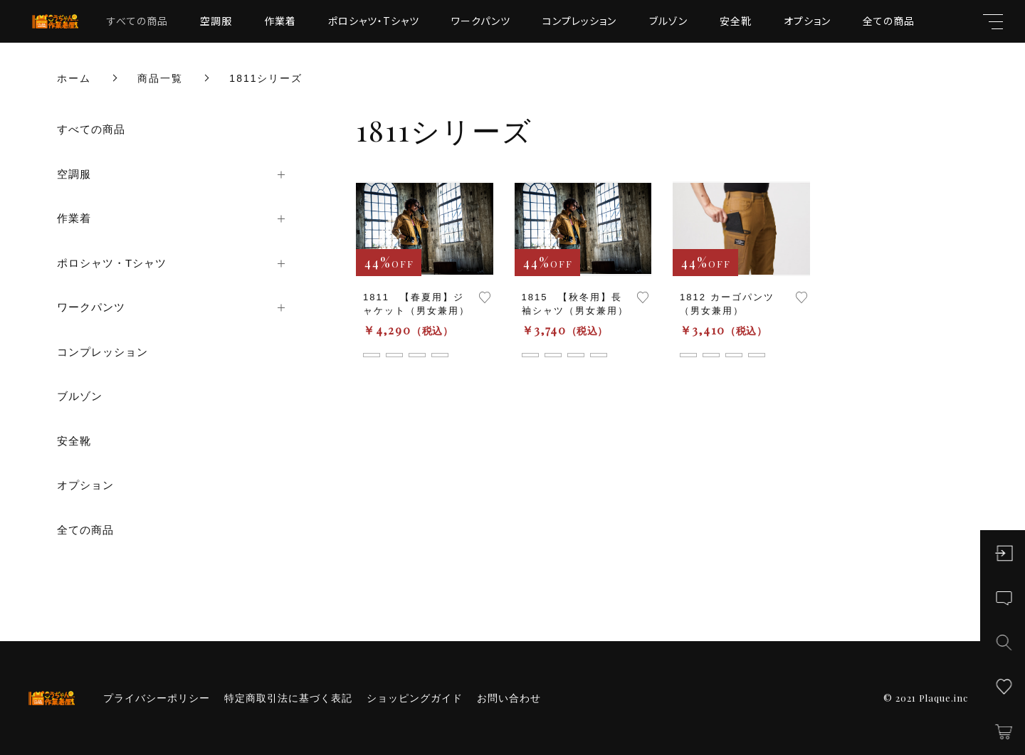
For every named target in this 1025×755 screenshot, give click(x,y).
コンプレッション (579, 21)
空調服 (216, 21)
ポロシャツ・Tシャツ (373, 21)
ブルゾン (668, 21)
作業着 (280, 21)
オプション (807, 21)
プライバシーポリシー (156, 698)
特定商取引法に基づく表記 (288, 698)
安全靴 (736, 21)
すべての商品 (137, 21)
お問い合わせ (509, 698)
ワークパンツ (480, 21)
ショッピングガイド (415, 698)
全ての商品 (889, 21)
